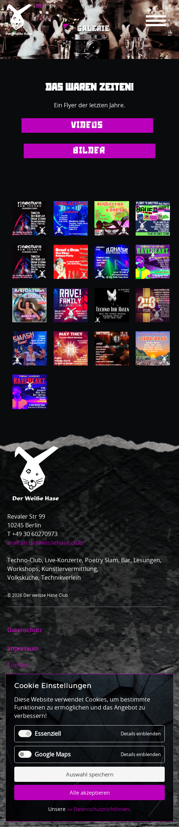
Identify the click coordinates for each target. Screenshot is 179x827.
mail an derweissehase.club (45, 543)
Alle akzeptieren (90, 792)
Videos (87, 125)
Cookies (18, 665)
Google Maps (53, 754)
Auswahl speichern (89, 774)
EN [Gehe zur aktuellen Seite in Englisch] (52, 6)
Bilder (89, 150)
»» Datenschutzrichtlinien (98, 809)
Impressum (23, 648)
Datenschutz (24, 630)
